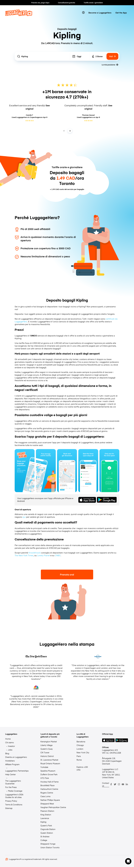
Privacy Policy (11, 801)
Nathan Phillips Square (50, 800)
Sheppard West (47, 803)
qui (24, 516)
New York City (83, 752)
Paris (79, 756)
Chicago (80, 745)
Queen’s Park (46, 825)
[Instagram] (119, 784)
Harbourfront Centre (49, 789)
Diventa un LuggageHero (16, 757)
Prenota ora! (67, 574)
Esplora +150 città (82, 768)
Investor (11, 746)
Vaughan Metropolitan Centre (53, 807)
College (43, 840)
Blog (7, 753)
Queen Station (46, 833)
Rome (79, 759)
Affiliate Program (12, 764)
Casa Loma (45, 796)
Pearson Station (47, 811)
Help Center (10, 774)
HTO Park (44, 778)
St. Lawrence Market (49, 759)
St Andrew (44, 836)
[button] (128, 861)
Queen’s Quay (46, 749)
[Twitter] (115, 784)
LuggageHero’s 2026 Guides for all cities (14, 796)
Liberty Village (46, 745)
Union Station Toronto (50, 847)
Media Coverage (15, 791)
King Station (45, 814)
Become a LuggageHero (99, 12)
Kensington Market (48, 741)
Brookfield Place (47, 785)
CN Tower (44, 752)
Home (8, 738)
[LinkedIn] (126, 784)
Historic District (47, 756)
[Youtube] (122, 784)
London (80, 749)
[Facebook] (111, 784)
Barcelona (81, 741)
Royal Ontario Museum (50, 763)
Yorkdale (44, 767)
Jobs (10, 749)
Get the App (121, 12)
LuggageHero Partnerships (17, 770)
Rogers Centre (46, 792)
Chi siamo (9, 742)
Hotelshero (10, 760)
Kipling (43, 822)
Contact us (105, 784)
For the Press (11, 787)
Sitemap (8, 808)
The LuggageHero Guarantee (13, 782)
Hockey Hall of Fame (49, 781)
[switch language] (83, 13)
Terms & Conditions (13, 804)
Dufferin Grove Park (48, 774)
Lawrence (44, 818)
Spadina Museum (47, 770)
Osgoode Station (47, 829)
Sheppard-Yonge (47, 843)
